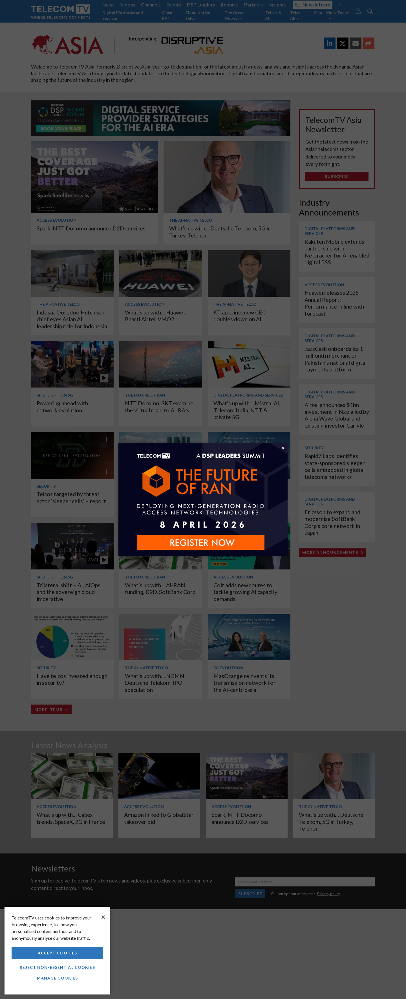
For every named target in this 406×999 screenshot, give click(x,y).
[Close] (103, 917)
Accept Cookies (57, 952)
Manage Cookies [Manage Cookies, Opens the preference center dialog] (57, 978)
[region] (57, 950)
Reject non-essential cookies (57, 967)
